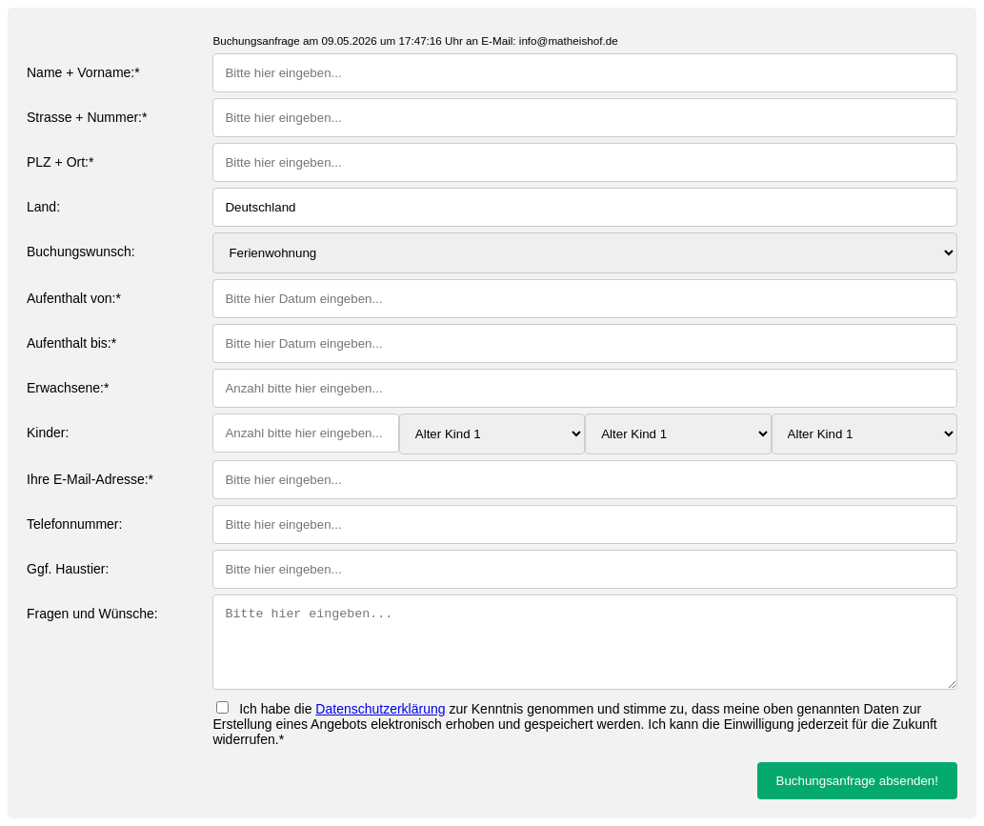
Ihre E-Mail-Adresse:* (90, 479)
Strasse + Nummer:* (87, 117)
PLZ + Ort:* (60, 162)
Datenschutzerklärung (380, 708)
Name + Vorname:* (83, 72)
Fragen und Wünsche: (92, 613)
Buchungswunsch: (81, 251)
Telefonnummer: (74, 524)
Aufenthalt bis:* (71, 343)
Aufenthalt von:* (74, 298)
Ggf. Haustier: (68, 568)
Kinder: (48, 432)
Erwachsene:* (68, 387)
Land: (43, 206)
